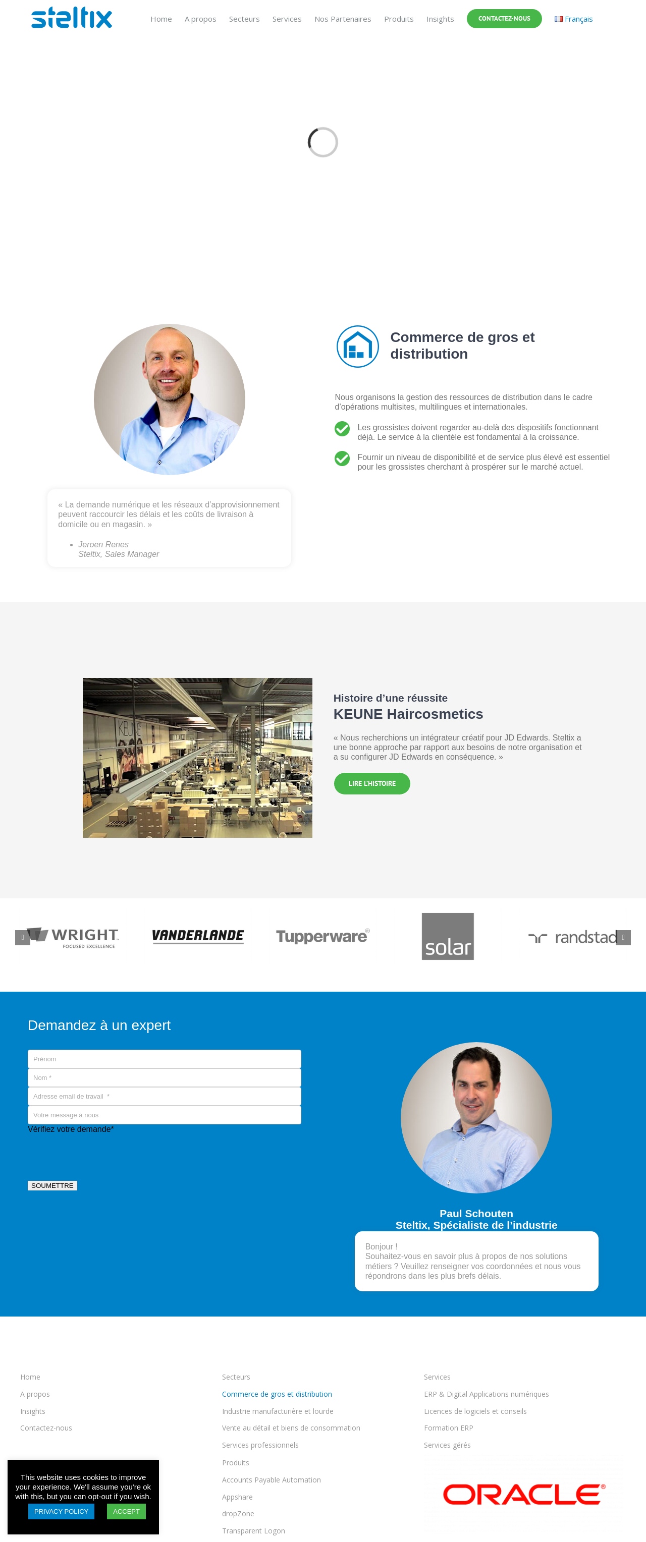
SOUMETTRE (52, 1185)
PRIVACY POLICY (61, 1511)
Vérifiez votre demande (71, 1129)
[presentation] (104, 1153)
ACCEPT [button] (126, 1511)
